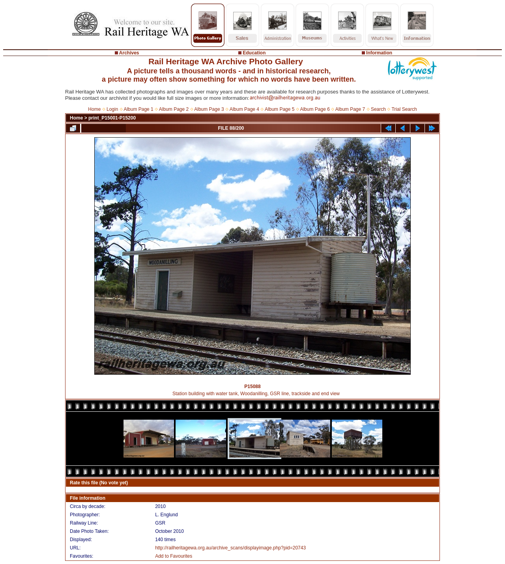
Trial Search (404, 109)
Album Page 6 (314, 109)
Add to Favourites (173, 556)
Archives (129, 53)
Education (254, 53)
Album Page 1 (138, 109)
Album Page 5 (279, 109)
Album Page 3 (209, 109)
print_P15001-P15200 (112, 118)
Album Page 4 (244, 109)
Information (379, 53)
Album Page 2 (174, 109)
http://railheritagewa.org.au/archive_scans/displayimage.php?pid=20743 (230, 548)
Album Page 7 (350, 109)
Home (94, 109)
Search (378, 109)
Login (112, 109)
